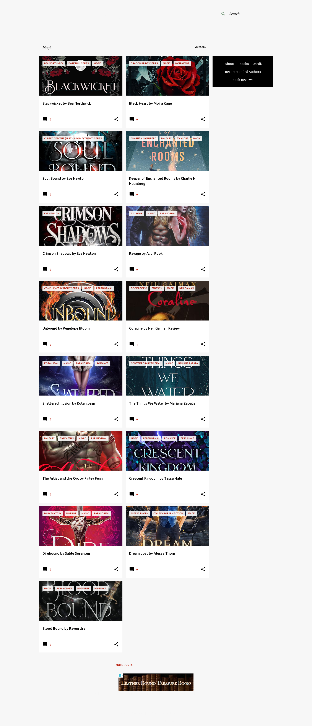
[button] (116, 119)
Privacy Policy (169, 713)
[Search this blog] (250, 14)
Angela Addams (84, 17)
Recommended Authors (243, 72)
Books (244, 64)
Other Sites (188, 713)
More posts (124, 664)
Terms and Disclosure (130, 713)
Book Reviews (242, 80)
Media (258, 64)
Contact (152, 713)
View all (200, 46)
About (230, 64)
